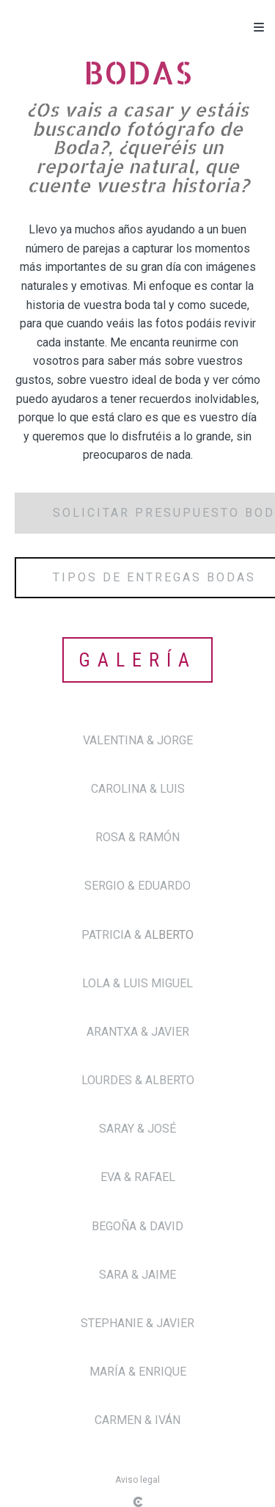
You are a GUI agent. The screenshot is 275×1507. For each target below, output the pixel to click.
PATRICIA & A (116, 935)
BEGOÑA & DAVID (137, 1226)
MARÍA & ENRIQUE (137, 1372)
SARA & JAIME (137, 1275)
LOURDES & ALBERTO (137, 1080)
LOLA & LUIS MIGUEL (137, 983)
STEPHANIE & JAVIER (137, 1323)
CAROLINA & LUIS (138, 789)
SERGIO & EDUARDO (137, 886)
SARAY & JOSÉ (137, 1129)
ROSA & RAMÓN (137, 837)
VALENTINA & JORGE (138, 740)
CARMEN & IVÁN (137, 1420)
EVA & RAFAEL (137, 1177)
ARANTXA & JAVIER (138, 1032)
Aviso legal (137, 1480)
